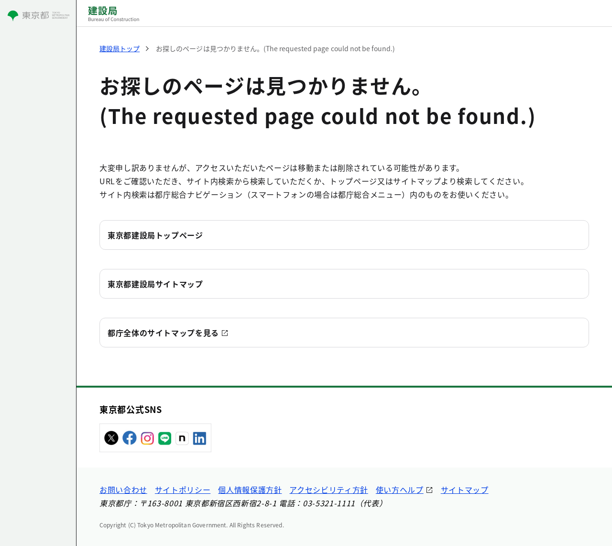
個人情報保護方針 (250, 489)
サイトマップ (465, 489)
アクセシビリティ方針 (328, 489)
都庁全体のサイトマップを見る (163, 332)
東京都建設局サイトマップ (155, 284)
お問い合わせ (123, 489)
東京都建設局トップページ (155, 235)
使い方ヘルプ (400, 489)
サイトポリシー (182, 489)
